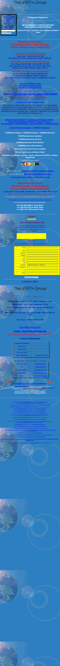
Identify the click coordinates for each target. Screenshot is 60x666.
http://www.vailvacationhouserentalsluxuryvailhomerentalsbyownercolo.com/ (30, 423)
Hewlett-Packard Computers (20, 128)
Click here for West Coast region (30, 87)
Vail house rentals (45, 415)
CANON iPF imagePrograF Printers (21, 122)
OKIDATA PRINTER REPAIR (22, 409)
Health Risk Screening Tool (19, 429)
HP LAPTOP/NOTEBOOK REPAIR (37, 174)
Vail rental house (28, 403)
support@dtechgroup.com (40, 371)
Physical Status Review (10, 431)
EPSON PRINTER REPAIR (22, 411)
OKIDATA (40, 122)
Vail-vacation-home (24, 422)
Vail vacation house (45, 422)
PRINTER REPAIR (22, 427)
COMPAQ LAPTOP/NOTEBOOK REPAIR (37, 171)
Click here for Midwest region (30, 83)
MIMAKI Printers (52, 124)
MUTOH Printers (21, 124)
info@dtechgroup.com (29, 328)
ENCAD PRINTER (20, 413)
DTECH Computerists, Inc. (49, 388)
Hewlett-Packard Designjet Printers (40, 120)
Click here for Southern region (30, 85)
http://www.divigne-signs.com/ (44, 444)
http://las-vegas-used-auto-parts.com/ (39, 425)
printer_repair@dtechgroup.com (30, 332)
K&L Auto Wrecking (18, 425)
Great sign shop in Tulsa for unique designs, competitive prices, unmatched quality (14, 440)
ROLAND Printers (37, 124)
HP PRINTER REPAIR (25, 418)
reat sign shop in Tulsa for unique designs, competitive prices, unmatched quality (22, 444)
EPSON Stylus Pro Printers (15, 120)
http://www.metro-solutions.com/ (40, 427)
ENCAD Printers (7, 124)
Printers (48, 122)
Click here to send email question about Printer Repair (30, 93)
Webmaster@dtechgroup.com (22, 387)
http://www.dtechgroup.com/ (41, 409)
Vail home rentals (45, 403)
